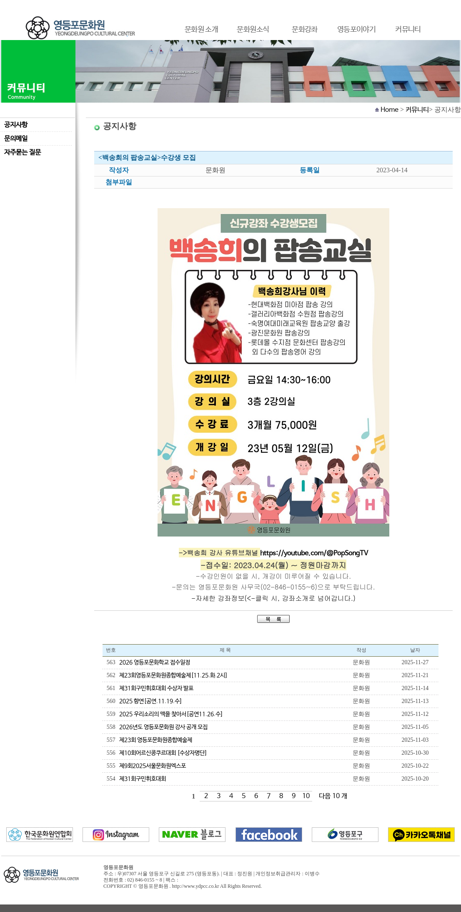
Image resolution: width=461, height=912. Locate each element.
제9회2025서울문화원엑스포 (152, 766)
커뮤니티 (417, 110)
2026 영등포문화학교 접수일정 (154, 662)
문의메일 (16, 139)
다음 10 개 (333, 796)
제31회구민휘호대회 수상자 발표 (156, 688)
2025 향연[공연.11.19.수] (150, 701)
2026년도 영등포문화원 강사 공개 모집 (163, 727)
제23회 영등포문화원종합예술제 (155, 740)
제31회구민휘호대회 (142, 779)
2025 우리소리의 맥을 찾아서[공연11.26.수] (171, 714)
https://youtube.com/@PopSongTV (314, 553)
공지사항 (16, 125)
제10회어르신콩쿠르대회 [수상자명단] (163, 753)
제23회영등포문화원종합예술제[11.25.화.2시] (173, 675)
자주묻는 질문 (22, 152)
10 (306, 796)
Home (389, 110)
